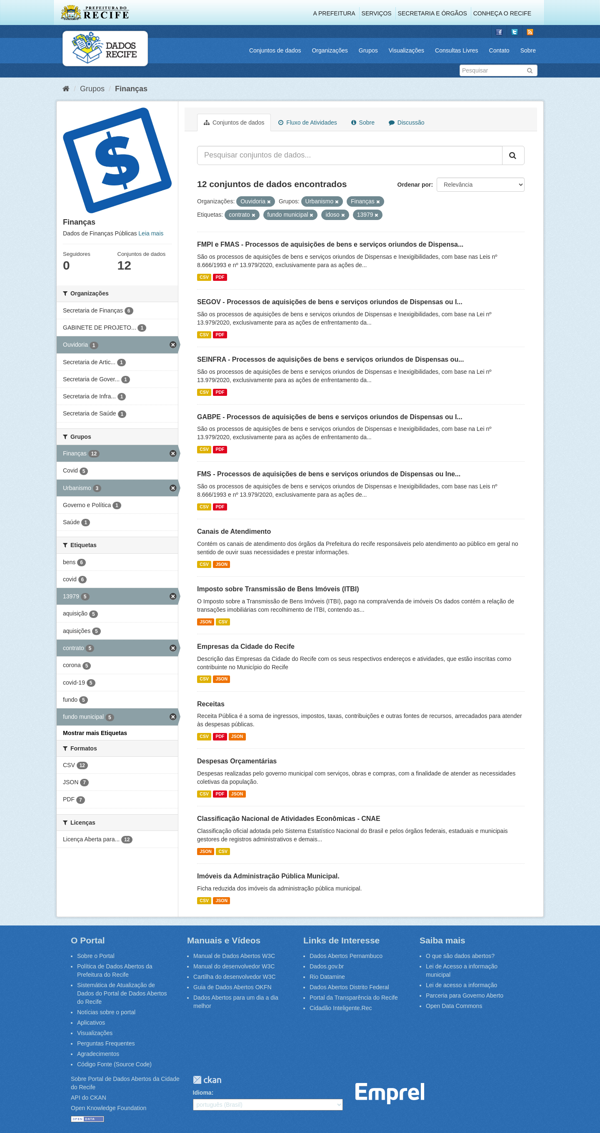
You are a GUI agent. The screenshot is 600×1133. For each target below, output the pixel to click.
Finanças (131, 89)
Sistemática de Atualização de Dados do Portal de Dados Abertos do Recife (122, 993)
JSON (221, 564)
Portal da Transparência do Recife (354, 997)
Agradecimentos (98, 1053)
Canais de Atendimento (234, 531)
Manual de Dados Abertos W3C (234, 956)
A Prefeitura (334, 13)
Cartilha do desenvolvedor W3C (234, 976)
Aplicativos (91, 1022)
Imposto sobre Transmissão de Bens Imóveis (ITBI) (278, 589)
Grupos (368, 50)
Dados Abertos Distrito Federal (349, 987)
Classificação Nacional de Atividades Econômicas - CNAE (288, 818)
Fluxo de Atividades (307, 122)
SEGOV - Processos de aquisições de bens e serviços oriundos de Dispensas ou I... (329, 301)
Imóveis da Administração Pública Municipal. (268, 876)
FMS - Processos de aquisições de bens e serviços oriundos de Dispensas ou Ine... (328, 474)
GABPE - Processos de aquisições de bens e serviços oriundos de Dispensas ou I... (329, 416)
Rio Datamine (327, 976)
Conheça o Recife (502, 13)
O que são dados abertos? (460, 956)
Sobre (528, 50)
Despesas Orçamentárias (237, 761)
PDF (219, 277)
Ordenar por (414, 184)
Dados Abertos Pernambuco (346, 956)
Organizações (330, 50)
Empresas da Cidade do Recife (246, 646)
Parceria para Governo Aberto (464, 995)
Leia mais (150, 233)
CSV (204, 277)
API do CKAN (88, 1097)
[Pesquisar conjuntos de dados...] (349, 155)
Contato (499, 50)
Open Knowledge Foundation (108, 1108)
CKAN (207, 1079)
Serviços (377, 13)
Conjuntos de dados (275, 50)
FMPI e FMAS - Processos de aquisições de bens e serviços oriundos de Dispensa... (330, 244)
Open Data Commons (454, 1006)
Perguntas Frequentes (106, 1043)
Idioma (202, 1092)
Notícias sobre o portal (106, 1012)
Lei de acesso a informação (461, 985)
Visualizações (406, 50)
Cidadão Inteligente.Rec (341, 1008)
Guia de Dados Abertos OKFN (232, 987)
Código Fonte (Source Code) (114, 1064)
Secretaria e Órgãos (432, 13)
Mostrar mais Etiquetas (95, 733)
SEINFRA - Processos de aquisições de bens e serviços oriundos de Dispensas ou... (330, 359)
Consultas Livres (456, 50)
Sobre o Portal (96, 956)
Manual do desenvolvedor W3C (234, 966)
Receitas (211, 704)
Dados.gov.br (327, 966)
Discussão (406, 122)
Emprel (389, 1093)
